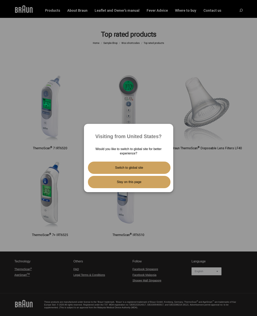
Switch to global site (129, 167)
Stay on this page (129, 182)
